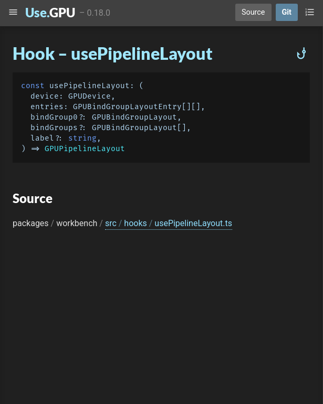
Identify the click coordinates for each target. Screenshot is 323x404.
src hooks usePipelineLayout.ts (168, 223)
